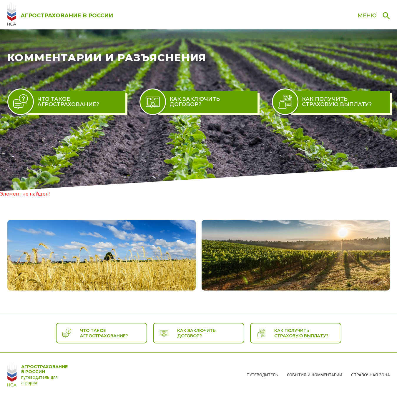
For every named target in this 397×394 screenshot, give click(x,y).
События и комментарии (314, 375)
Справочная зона (370, 375)
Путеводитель (262, 375)
